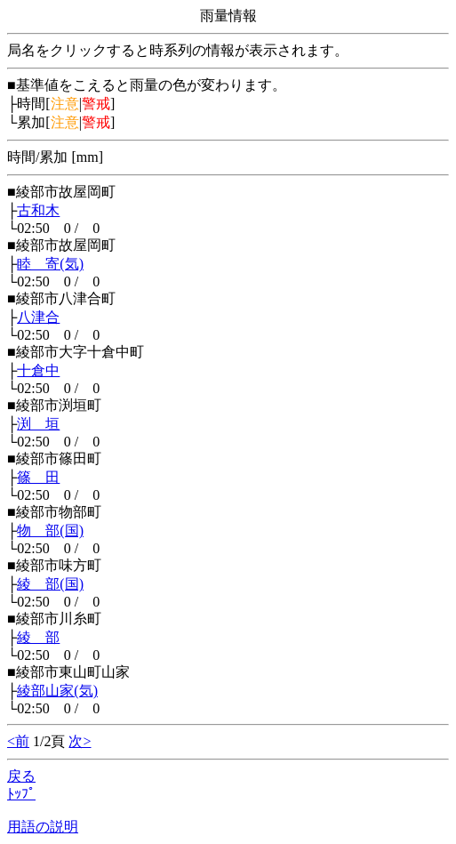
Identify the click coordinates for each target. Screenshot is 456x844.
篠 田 (38, 477)
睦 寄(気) (50, 263)
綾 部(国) (50, 583)
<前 (18, 741)
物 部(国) (50, 530)
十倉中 (38, 370)
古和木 (38, 210)
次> (79, 741)
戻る (21, 776)
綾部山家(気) (57, 690)
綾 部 (38, 637)
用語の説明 (42, 826)
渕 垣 (38, 423)
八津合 (38, 317)
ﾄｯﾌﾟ (21, 793)
